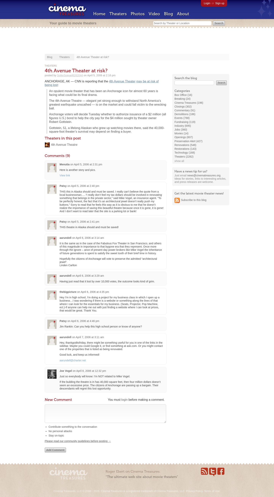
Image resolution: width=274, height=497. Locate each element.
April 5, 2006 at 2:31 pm (88, 164)
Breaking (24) (182, 98)
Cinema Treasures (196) (188, 102)
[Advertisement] (137, 41)
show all (179, 160)
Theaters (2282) (184, 156)
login (124, 399)
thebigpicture (68, 291)
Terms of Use (212, 491)
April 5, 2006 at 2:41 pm (85, 221)
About (183, 13)
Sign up (219, 3)
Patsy (63, 185)
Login (207, 3)
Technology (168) (184, 152)
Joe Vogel (66, 370)
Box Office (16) (183, 94)
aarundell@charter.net (73, 360)
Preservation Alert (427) (188, 141)
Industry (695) (182, 125)
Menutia (65, 164)
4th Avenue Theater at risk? (92, 57)
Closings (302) (183, 106)
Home (99, 13)
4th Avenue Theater (122, 81)
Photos (138, 13)
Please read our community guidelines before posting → (78, 444)
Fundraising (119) (184, 121)
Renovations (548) (185, 145)
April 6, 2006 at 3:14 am (90, 237)
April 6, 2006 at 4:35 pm (95, 291)
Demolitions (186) (184, 114)
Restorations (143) (185, 148)
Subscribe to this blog (193, 200)
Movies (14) (181, 133)
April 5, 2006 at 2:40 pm (85, 185)
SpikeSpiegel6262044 (70, 75)
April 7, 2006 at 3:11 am (90, 337)
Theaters (118, 13)
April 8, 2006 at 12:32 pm (91, 370)
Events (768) (182, 117)
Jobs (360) (180, 129)
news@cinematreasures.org (204, 175)
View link (65, 175)
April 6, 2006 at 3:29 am (90, 275)
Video (154, 13)
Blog (168, 13)
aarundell (65, 237)
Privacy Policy (194, 491)
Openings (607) (183, 137)
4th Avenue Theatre (64, 144)
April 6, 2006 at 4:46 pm (85, 321)
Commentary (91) (184, 110)
